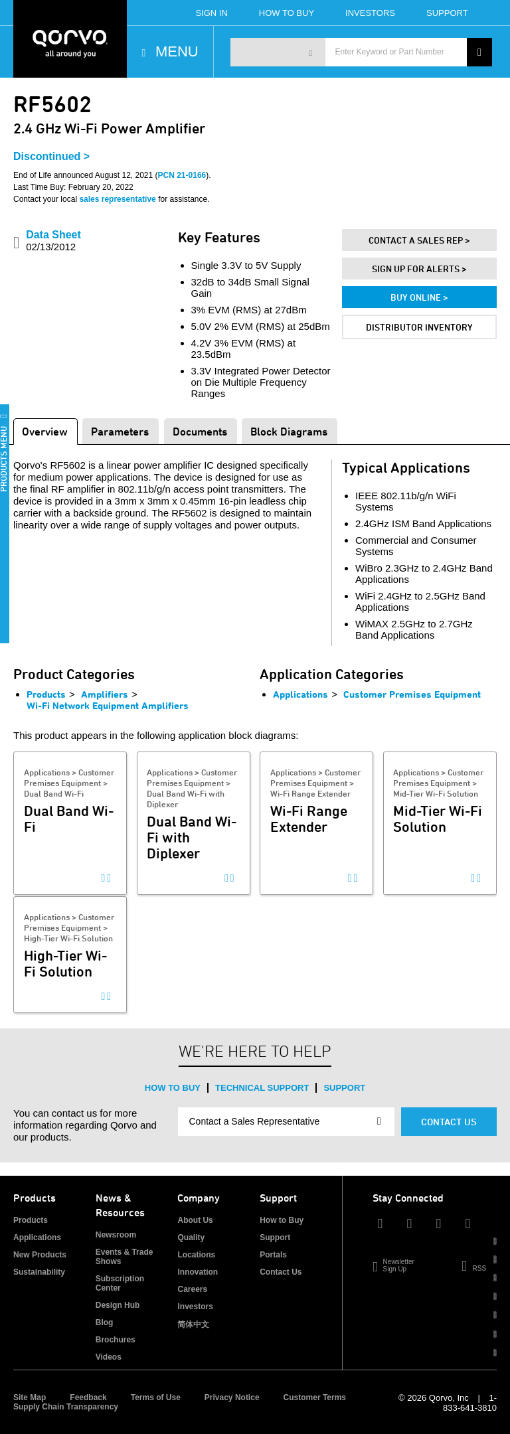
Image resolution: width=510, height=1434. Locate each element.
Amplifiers (104, 694)
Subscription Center (120, 1283)
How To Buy (286, 13)
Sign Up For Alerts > (419, 268)
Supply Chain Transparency (65, 1406)
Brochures (115, 1339)
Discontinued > (51, 156)
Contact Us (449, 1121)
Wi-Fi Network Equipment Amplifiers (108, 705)
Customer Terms (315, 1397)
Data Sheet (53, 240)
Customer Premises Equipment (412, 694)
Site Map (29, 1397)
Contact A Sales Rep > (419, 240)
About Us (194, 1220)
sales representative (117, 199)
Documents (200, 431)
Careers (192, 1289)
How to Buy (173, 1088)
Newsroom (116, 1234)
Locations (196, 1254)
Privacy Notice (232, 1397)
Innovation (197, 1272)
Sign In (211, 13)
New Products (39, 1254)
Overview (45, 431)
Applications (300, 694)
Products (46, 694)
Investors (370, 13)
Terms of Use (156, 1397)
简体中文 (193, 1324)
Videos (109, 1357)
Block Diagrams (288, 431)
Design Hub (118, 1305)
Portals (273, 1254)
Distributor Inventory (419, 327)
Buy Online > (419, 297)
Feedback (88, 1397)
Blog (105, 1322)
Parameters (120, 431)
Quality (191, 1237)
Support (447, 13)
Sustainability (39, 1272)
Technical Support (262, 1088)
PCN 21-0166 (182, 175)
